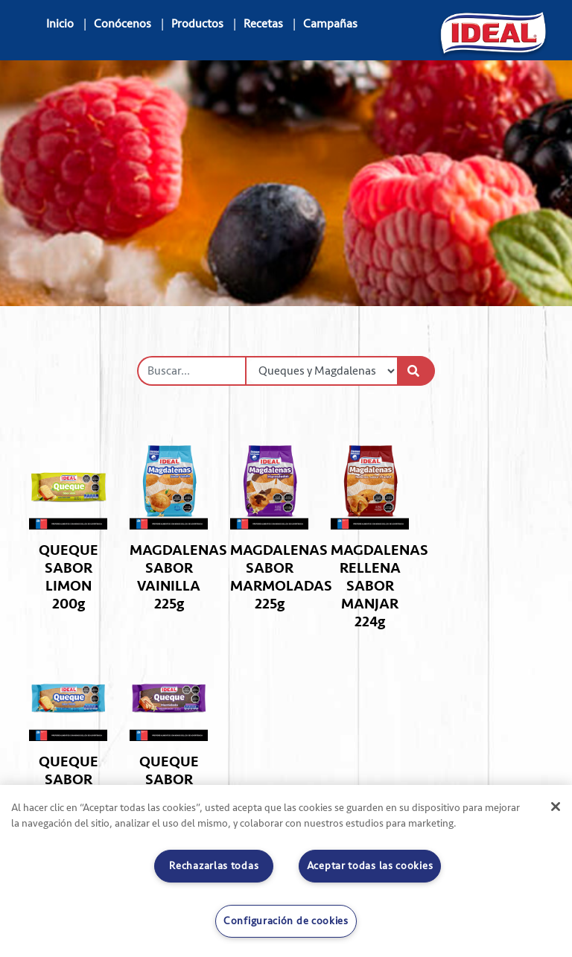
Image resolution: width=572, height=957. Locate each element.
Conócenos (122, 23)
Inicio (60, 23)
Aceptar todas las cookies (370, 865)
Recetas (263, 23)
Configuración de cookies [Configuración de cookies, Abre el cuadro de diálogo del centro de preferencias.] (286, 921)
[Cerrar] (555, 806)
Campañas (330, 23)
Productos (197, 23)
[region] (286, 871)
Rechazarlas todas (213, 865)
